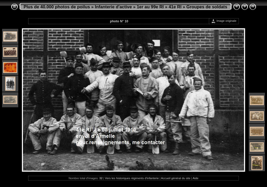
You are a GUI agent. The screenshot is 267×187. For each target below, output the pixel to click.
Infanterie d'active (113, 6)
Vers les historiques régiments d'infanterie (132, 178)
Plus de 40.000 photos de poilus (57, 6)
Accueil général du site (176, 178)
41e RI (175, 6)
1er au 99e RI (150, 6)
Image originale (223, 20)
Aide (195, 178)
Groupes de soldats (206, 6)
